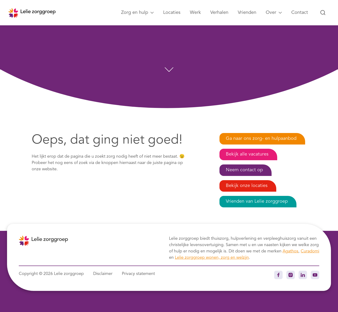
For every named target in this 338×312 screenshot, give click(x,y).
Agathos (290, 251)
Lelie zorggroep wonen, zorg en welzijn (212, 257)
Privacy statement (138, 274)
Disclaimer (102, 274)
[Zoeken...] (323, 12)
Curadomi (310, 251)
